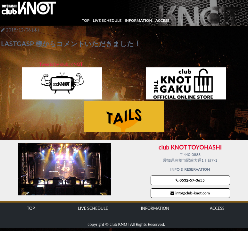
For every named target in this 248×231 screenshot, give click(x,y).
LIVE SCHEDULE (107, 20)
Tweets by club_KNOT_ (62, 64)
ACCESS (162, 20)
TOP (85, 20)
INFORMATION (138, 20)
